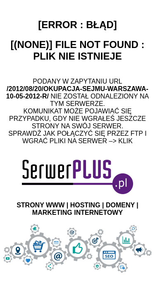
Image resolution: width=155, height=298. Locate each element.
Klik (125, 140)
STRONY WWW (40, 205)
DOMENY (120, 205)
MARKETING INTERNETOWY (77, 212)
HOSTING (85, 205)
